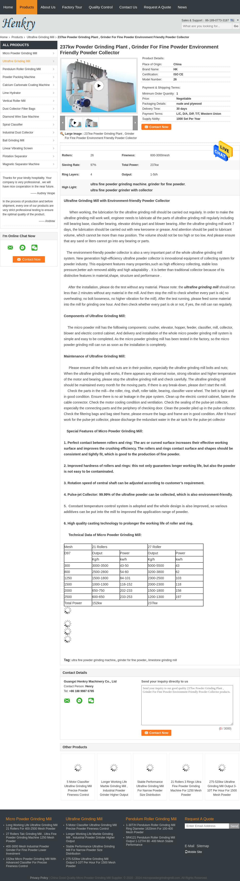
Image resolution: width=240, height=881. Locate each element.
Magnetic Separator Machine (21, 164)
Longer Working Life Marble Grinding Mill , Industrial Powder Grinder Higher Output (114, 788)
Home (8, 7)
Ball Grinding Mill (13, 140)
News (182, 7)
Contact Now (158, 127)
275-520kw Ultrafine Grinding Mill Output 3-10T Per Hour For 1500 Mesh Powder (222, 788)
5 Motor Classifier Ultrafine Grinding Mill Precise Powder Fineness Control (78, 788)
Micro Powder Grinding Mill (20, 53)
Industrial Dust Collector (18, 132)
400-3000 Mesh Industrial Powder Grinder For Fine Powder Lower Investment (27, 850)
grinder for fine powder (132, 660)
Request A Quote (157, 7)
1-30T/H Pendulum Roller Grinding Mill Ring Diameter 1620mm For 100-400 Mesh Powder (150, 828)
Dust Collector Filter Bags (19, 108)
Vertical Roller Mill (14, 101)
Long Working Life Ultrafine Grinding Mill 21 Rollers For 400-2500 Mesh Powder (32, 826)
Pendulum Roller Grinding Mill (22, 69)
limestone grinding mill (162, 660)
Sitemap (203, 846)
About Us (48, 7)
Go (236, 26)
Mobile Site (193, 852)
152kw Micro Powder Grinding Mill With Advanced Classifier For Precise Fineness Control (31, 862)
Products (27, 7)
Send (234, 826)
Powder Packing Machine (19, 77)
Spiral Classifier (13, 124)
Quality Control (101, 7)
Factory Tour (72, 7)
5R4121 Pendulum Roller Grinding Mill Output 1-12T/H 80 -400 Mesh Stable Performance (150, 841)
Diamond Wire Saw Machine (21, 116)
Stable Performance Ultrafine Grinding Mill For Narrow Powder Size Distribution (150, 788)
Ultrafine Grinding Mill (40, 37)
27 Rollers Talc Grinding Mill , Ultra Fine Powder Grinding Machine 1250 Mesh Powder (31, 837)
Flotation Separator (15, 156)
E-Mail (189, 846)
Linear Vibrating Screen (18, 148)
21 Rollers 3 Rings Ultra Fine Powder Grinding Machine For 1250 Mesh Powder (185, 788)
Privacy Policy (39, 878)
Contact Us (128, 7)
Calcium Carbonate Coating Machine (26, 85)
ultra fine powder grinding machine (93, 660)
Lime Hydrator (12, 93)
